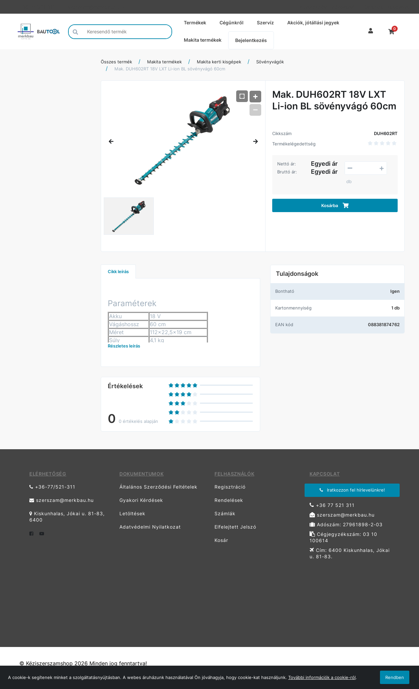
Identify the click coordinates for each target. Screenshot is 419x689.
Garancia (373, 7)
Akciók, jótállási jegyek (313, 22)
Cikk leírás (118, 271)
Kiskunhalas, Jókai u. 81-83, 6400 (67, 517)
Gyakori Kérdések (141, 500)
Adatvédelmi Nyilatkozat (150, 527)
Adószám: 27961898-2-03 (346, 524)
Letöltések (132, 513)
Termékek (195, 22)
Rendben (394, 677)
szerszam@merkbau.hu (93, 7)
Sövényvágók (270, 61)
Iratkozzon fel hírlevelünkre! (352, 490)
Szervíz (265, 22)
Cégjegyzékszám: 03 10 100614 (343, 537)
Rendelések (229, 500)
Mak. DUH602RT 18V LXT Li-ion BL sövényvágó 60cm (169, 68)
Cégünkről (232, 22)
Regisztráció (230, 487)
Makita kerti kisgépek (219, 61)
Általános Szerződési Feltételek (158, 487)
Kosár (221, 540)
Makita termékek (203, 40)
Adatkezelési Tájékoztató (326, 7)
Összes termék (116, 61)
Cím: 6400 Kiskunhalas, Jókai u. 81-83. (350, 553)
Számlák (225, 513)
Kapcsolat (396, 7)
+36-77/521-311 (37, 7)
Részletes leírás (124, 346)
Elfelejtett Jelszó (235, 527)
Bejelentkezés (251, 40)
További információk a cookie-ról (322, 677)
